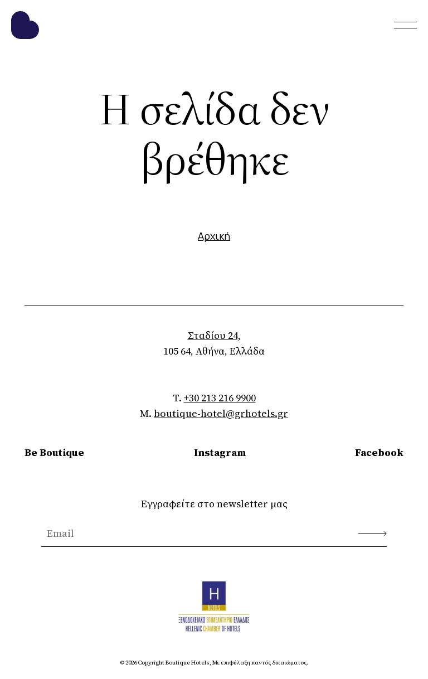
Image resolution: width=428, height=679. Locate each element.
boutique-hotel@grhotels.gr (221, 413)
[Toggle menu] (405, 25)
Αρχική (214, 236)
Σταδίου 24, (214, 335)
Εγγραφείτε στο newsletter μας (214, 504)
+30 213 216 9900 (220, 398)
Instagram (220, 452)
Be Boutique (54, 452)
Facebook (379, 452)
